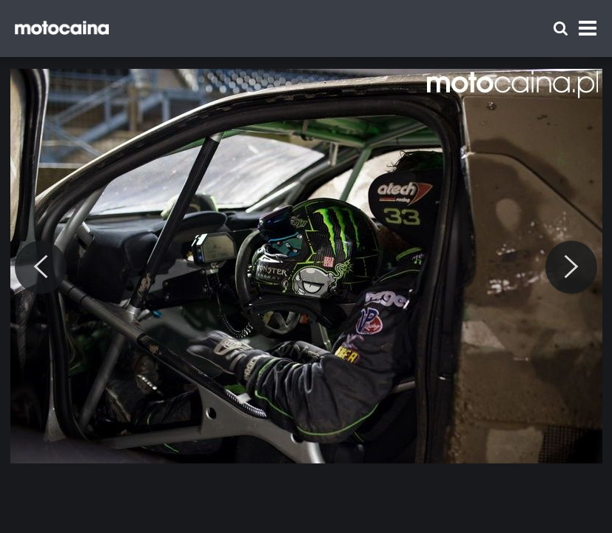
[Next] (571, 267)
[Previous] (41, 267)
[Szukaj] (561, 28)
